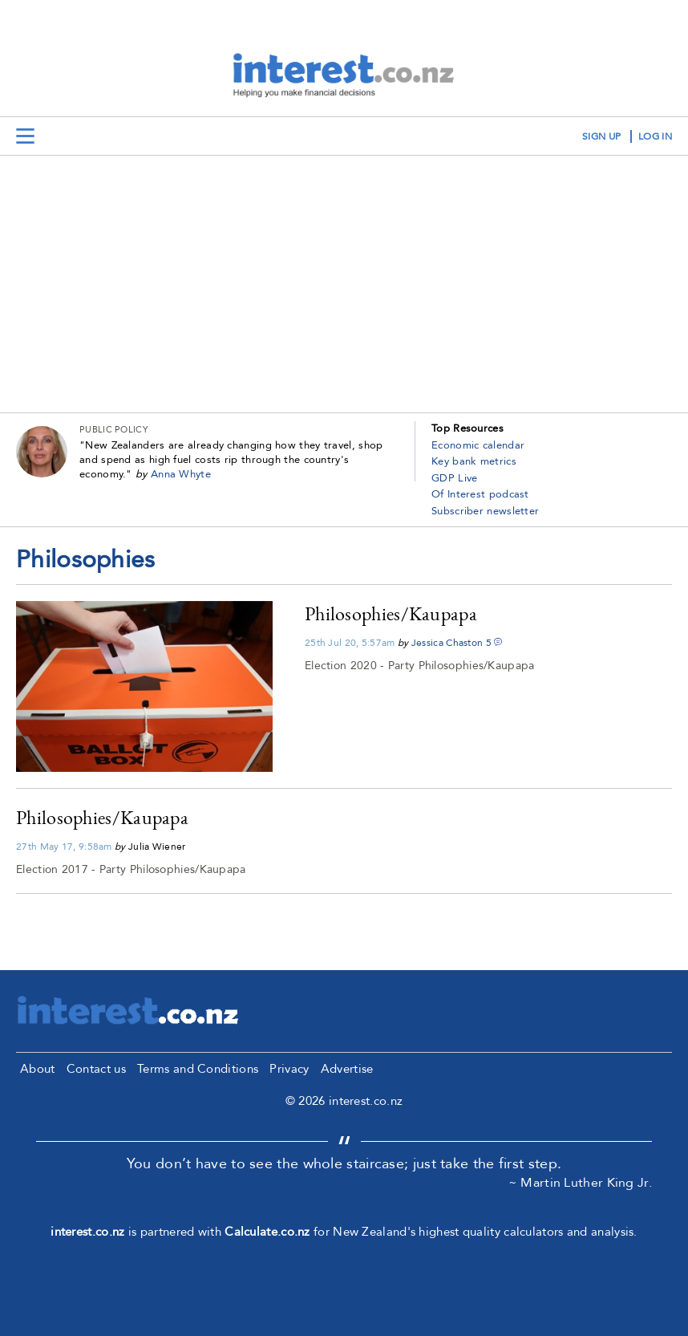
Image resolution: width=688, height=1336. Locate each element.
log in (655, 136)
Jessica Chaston (447, 642)
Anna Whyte (181, 474)
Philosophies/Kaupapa (391, 613)
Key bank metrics (473, 461)
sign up (601, 136)
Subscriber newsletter (485, 511)
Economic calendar (477, 445)
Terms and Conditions (197, 1069)
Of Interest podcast (480, 494)
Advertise (347, 1069)
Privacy (289, 1069)
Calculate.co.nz (267, 1232)
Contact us (96, 1069)
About (37, 1069)
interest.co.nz (87, 1232)
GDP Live (454, 478)
